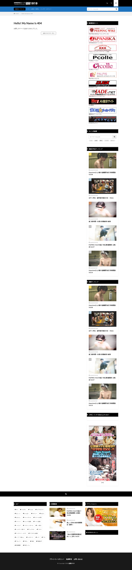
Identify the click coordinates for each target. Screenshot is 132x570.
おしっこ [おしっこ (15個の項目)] (18, 513)
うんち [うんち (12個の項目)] (31, 509)
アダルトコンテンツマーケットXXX (102, 51)
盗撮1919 (71, 563)
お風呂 (33, 9)
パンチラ (42, 9)
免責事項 (69, 559)
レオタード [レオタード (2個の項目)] (30, 537)
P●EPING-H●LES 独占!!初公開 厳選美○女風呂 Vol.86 (74, 513)
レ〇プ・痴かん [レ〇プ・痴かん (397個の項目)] (20, 537)
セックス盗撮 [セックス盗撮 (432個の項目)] (27, 521)
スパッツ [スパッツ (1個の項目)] (18, 521)
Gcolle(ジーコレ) (102, 68)
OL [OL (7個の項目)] (17, 509)
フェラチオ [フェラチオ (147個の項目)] (31, 529)
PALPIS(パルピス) (102, 77)
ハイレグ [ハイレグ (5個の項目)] (18, 525)
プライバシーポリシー (57, 559)
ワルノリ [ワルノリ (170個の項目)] (18, 541)
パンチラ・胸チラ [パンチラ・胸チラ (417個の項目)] (20, 529)
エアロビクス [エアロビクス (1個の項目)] (40, 509)
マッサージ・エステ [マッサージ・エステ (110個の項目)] (21, 533)
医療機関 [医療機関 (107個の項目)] (18, 545)
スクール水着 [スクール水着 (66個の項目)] (38, 517)
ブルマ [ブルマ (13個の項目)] (39, 529)
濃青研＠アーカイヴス (102, 113)
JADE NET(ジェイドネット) (102, 95)
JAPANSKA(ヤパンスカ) (102, 42)
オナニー (48, 9)
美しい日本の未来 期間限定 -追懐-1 (74, 524)
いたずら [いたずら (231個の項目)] (23, 509)
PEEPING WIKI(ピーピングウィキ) (102, 33)
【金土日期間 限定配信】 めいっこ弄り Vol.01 (74, 535)
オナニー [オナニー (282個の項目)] (35, 513)
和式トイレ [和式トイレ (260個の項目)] (27, 545)
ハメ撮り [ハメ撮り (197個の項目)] (39, 525)
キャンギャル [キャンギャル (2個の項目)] (27, 517)
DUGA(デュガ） (102, 86)
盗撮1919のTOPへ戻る (48, 33)
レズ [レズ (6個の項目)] (38, 537)
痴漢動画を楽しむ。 (93, 532)
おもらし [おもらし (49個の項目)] (18, 517)
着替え (37, 9)
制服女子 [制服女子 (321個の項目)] (40, 541)
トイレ (28, 9)
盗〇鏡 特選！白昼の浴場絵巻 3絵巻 (100, 221)
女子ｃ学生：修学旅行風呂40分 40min (101, 198)
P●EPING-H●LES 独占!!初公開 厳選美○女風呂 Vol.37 (102, 246)
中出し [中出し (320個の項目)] (26, 541)
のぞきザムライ (102, 122)
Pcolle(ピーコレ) (102, 60)
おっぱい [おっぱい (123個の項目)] (26, 513)
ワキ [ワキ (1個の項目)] (44, 537)
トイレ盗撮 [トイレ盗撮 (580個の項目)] (37, 521)
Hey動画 (102, 104)
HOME (17, 13)
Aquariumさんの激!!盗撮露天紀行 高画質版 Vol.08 (102, 173)
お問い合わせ (78, 559)
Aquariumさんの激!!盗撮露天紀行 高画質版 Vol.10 (102, 271)
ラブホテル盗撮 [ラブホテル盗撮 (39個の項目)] (34, 533)
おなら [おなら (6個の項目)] (42, 513)
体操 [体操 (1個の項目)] (33, 541)
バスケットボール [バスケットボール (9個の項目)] (28, 525)
